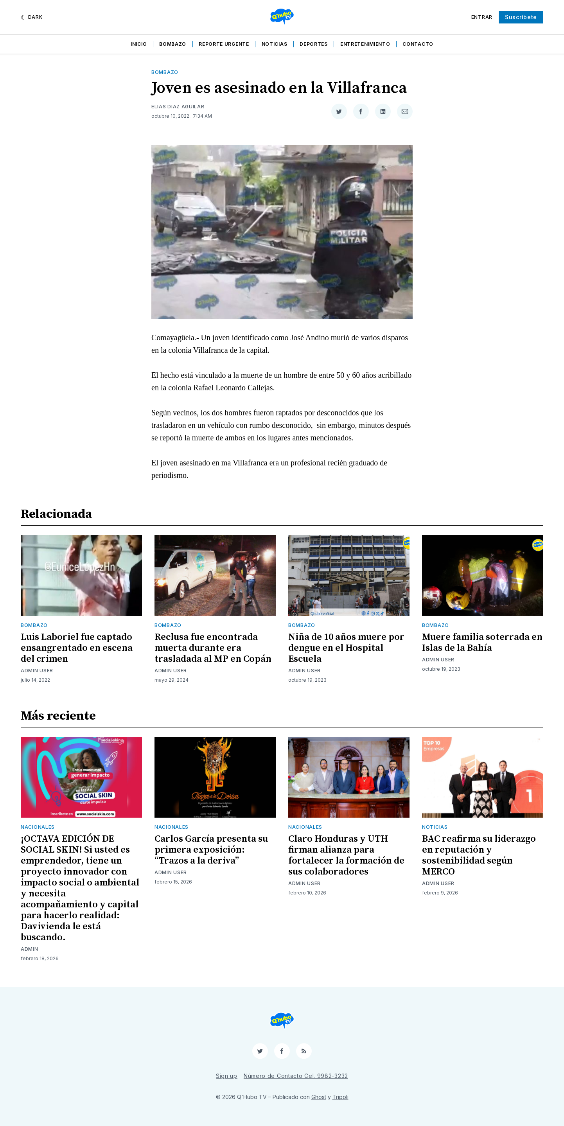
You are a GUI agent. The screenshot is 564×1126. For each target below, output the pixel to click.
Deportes (314, 44)
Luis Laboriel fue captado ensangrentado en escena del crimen (77, 648)
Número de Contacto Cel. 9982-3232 (296, 1075)
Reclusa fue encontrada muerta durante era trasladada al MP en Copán (212, 648)
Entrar (481, 17)
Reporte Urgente (224, 44)
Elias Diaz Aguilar (178, 107)
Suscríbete (521, 17)
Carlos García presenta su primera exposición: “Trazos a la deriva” (211, 850)
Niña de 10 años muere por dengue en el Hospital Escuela (346, 648)
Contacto (417, 44)
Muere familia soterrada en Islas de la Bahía (482, 642)
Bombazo (172, 44)
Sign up (226, 1075)
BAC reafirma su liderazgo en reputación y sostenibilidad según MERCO (479, 855)
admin (29, 949)
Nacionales (38, 827)
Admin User (37, 670)
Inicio (139, 44)
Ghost (318, 1097)
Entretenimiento (365, 44)
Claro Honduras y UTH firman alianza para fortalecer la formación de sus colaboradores (346, 855)
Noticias (274, 44)
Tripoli (340, 1097)
